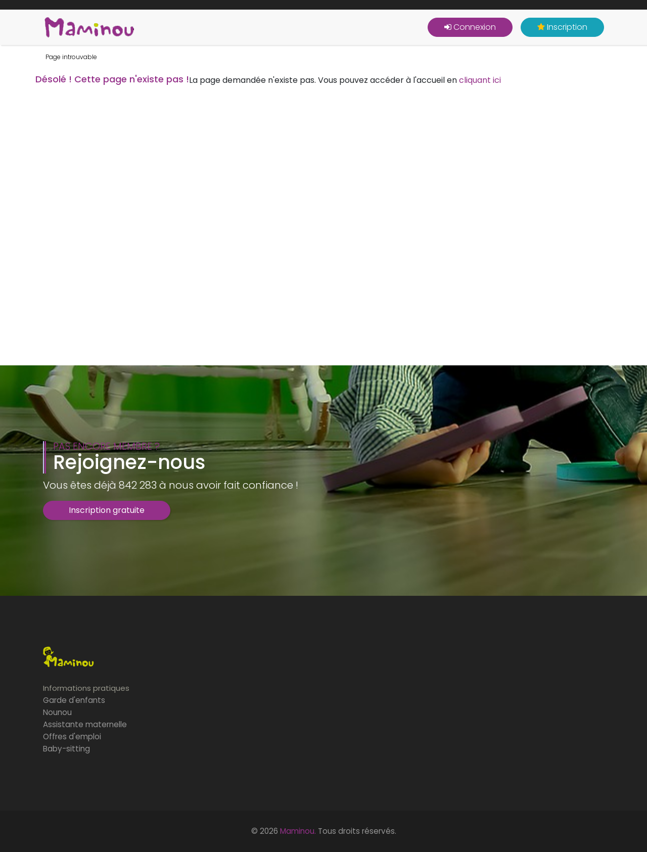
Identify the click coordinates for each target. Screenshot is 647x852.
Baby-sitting (66, 748)
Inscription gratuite (107, 510)
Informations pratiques (86, 688)
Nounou (57, 712)
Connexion (470, 27)
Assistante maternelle (85, 724)
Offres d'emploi (72, 736)
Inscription (562, 27)
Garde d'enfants (74, 700)
